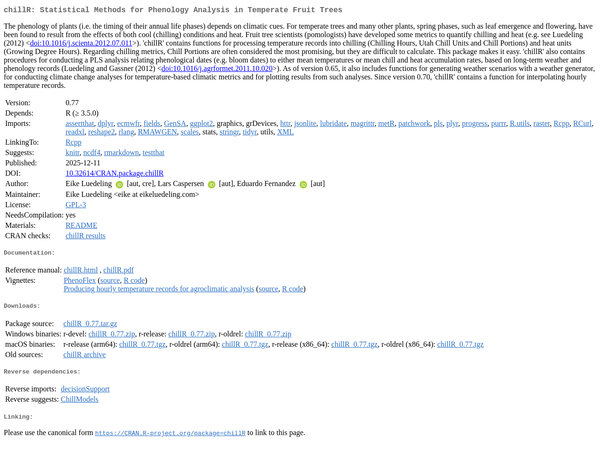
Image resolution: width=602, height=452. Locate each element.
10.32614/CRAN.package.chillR (114, 175)
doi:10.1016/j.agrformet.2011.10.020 (216, 70)
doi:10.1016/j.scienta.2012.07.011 (81, 45)
